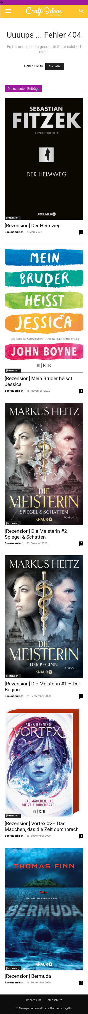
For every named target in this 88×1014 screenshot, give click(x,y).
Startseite (54, 66)
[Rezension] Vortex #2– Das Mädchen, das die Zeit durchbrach (42, 826)
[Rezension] (12, 217)
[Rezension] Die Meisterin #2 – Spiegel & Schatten (38, 534)
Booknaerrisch (14, 232)
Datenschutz (54, 1000)
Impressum (33, 1000)
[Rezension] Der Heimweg (33, 225)
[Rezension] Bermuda (28, 976)
